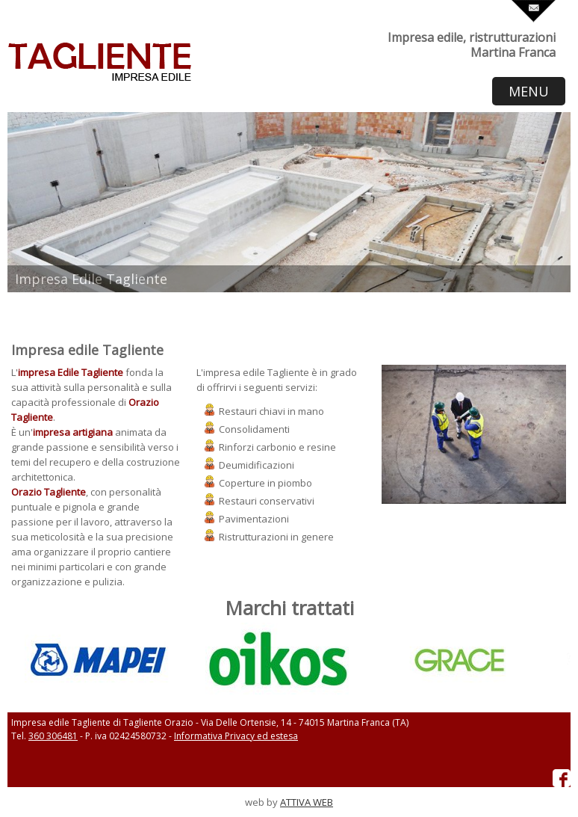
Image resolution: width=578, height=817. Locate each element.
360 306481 (53, 736)
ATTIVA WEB (306, 802)
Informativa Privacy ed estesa (236, 736)
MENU (529, 91)
